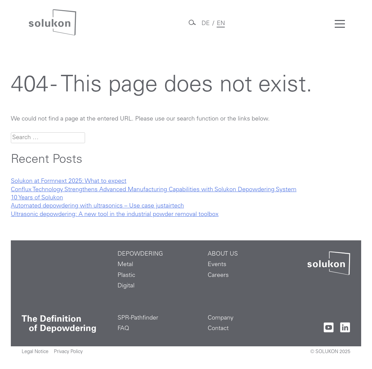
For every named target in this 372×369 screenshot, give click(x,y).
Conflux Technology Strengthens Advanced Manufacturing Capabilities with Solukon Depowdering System (153, 190)
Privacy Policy (68, 352)
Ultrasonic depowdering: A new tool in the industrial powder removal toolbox (115, 215)
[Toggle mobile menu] (340, 24)
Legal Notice (35, 352)
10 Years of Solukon (37, 198)
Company (220, 318)
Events (217, 265)
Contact (218, 329)
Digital (126, 286)
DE (206, 24)
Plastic (126, 276)
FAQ (123, 329)
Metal (125, 265)
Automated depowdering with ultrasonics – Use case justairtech (97, 206)
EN (221, 24)
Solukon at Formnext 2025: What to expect (68, 181)
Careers (218, 276)
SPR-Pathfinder (138, 318)
